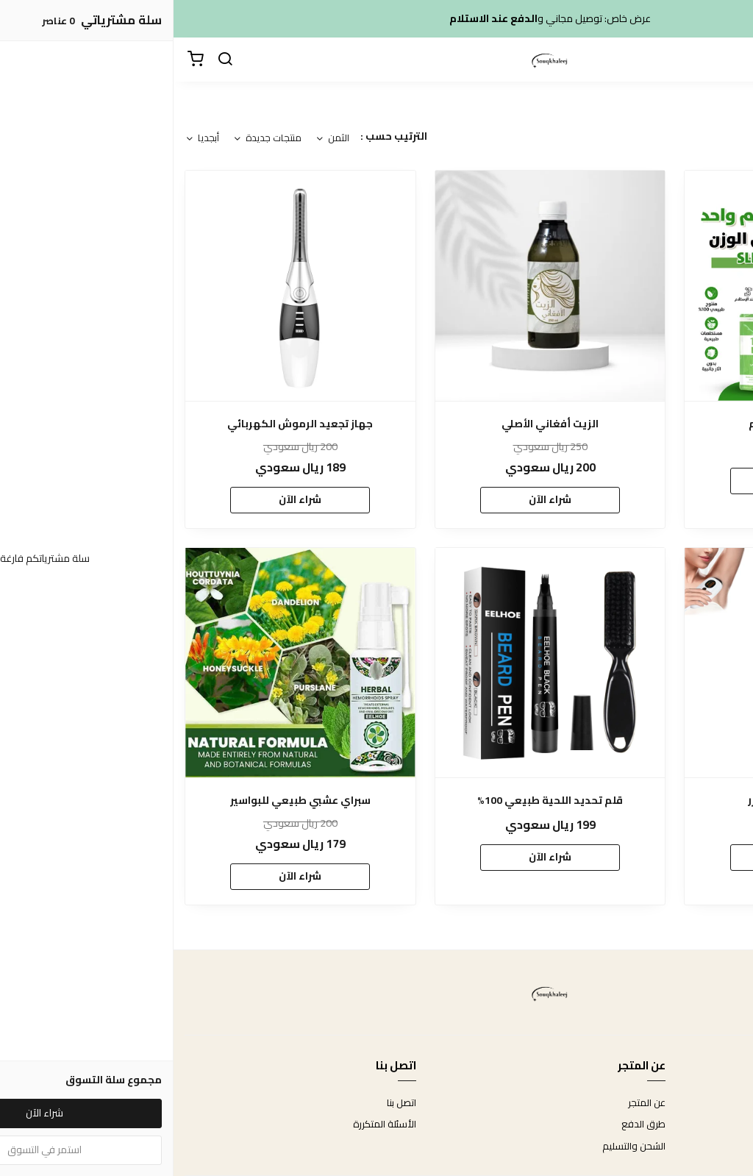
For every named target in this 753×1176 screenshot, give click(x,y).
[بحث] (51, 60)
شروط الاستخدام (708, 1103)
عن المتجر (473, 1103)
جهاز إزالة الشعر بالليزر (626, 800)
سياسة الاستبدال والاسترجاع (684, 1124)
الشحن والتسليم (460, 1146)
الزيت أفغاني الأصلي (376, 424)
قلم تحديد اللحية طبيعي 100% (376, 800)
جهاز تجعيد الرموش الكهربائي (126, 424)
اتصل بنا (228, 1103)
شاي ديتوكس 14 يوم (626, 424)
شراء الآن (626, 480)
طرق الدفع (470, 1124)
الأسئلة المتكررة (211, 1124)
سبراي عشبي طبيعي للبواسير (127, 800)
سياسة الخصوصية (705, 1146)
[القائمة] (731, 60)
